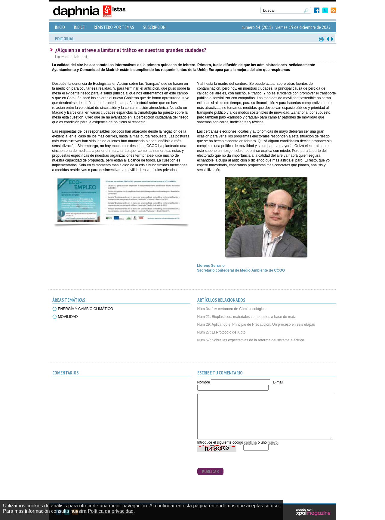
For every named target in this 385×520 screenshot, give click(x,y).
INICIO (60, 27)
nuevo (273, 442)
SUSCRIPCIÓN (154, 27)
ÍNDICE (79, 27)
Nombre (203, 382)
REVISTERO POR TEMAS (114, 27)
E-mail (278, 382)
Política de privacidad (111, 511)
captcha (250, 442)
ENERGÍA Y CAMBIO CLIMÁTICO (85, 309)
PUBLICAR (210, 471)
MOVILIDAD (68, 317)
